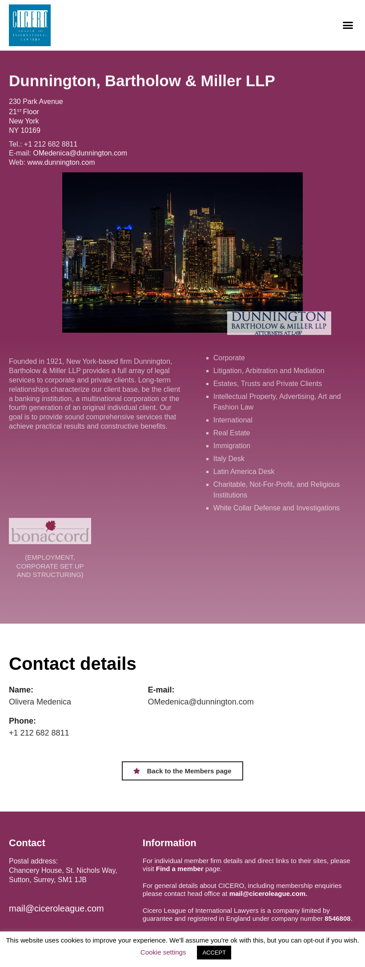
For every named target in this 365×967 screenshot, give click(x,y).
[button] (347, 25)
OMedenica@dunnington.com (80, 153)
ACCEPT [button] (214, 952)
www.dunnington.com (61, 162)
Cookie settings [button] (163, 952)
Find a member (180, 868)
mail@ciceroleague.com (56, 908)
